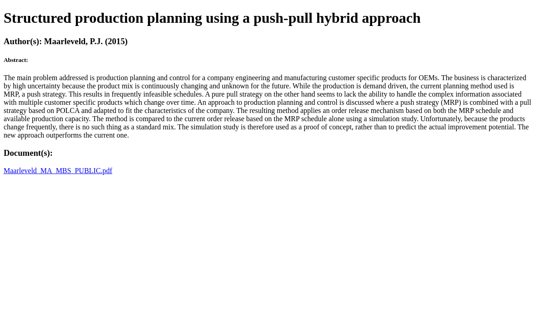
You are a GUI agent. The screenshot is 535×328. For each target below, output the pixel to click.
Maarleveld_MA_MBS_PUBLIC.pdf (58, 170)
